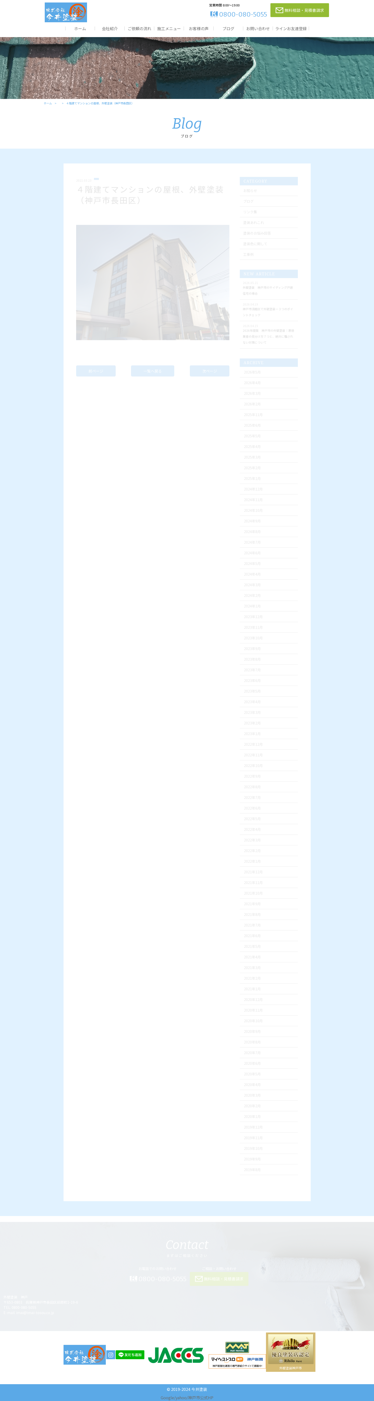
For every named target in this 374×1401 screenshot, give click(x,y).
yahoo (181, 1398)
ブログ (228, 28)
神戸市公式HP (200, 1398)
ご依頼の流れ (139, 28)
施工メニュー (169, 28)
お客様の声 (199, 28)
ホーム (80, 28)
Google (167, 1398)
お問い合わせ (258, 28)
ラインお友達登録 (291, 28)
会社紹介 (110, 28)
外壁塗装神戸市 (290, 1368)
